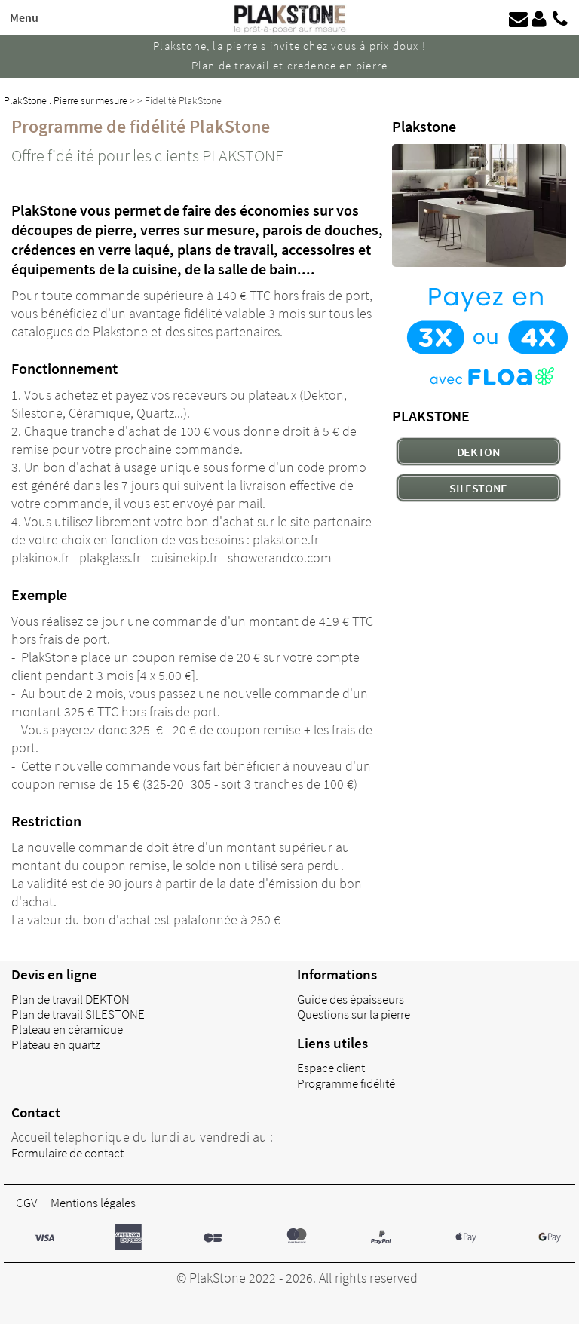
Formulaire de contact (67, 1153)
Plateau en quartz (55, 1044)
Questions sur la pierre (353, 1014)
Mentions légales (93, 1202)
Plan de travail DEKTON (70, 999)
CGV (26, 1202)
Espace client (331, 1067)
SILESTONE (478, 487)
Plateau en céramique (67, 1029)
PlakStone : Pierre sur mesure (65, 100)
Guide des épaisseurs (350, 999)
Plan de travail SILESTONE (78, 1014)
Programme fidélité (346, 1083)
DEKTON (479, 451)
